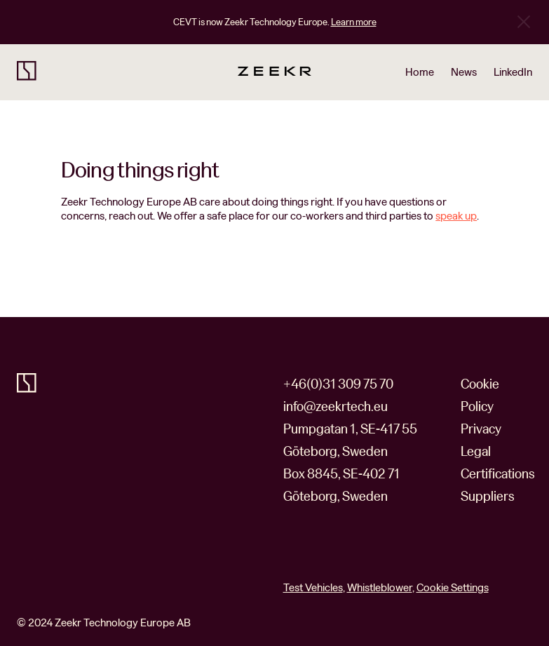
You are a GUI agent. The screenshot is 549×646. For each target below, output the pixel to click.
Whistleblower (379, 587)
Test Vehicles (313, 587)
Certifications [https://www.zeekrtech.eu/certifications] (498, 474)
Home (419, 72)
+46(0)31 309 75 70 (338, 384)
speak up (456, 215)
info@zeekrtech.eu (335, 406)
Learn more (354, 22)
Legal (476, 451)
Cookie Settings (452, 587)
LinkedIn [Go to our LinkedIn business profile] (513, 72)
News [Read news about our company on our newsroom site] (464, 72)
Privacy (481, 429)
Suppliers (488, 496)
